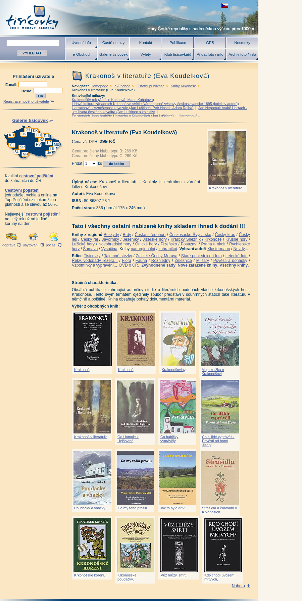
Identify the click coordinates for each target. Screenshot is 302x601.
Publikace (177, 43)
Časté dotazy (113, 43)
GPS (210, 43)
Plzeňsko (169, 244)
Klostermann (218, 248)
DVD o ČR (128, 265)
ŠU (16, 152)
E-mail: (11, 85)
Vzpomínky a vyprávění (93, 265)
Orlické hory (146, 244)
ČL (12, 145)
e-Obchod (81, 54)
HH (53, 149)
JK (24, 134)
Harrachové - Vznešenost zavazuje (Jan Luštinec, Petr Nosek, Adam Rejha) (132, 108)
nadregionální (143, 248)
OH (38, 135)
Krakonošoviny (173, 370)
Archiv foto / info (242, 54)
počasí (51, 245)
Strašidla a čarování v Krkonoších (219, 510)
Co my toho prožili (132, 508)
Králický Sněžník (186, 239)
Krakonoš (82, 370)
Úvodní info (81, 43)
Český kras (225, 234)
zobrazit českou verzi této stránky (225, 5)
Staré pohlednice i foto (201, 255)
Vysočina (109, 248)
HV (38, 144)
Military (202, 260)
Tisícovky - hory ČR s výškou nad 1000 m (129, 17)
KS (42, 140)
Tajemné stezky (118, 255)
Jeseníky (131, 239)
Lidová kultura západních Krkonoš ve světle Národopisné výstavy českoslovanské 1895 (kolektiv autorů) (155, 104)
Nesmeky (242, 43)
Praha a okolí (213, 244)
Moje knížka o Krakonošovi (213, 372)
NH (25, 154)
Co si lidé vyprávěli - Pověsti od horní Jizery (218, 441)
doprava (8, 245)
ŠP (22, 147)
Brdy (127, 234)
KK (35, 131)
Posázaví (189, 244)
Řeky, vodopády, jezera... (95, 260)
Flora (126, 260)
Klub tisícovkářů (177, 54)
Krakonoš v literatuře (225, 188)
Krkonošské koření (89, 575)
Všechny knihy (233, 265)
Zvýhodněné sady (158, 265)
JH (28, 130)
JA (49, 153)
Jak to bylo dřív (172, 508)
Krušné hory (236, 239)
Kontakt (145, 43)
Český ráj (89, 239)
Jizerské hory (155, 239)
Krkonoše (213, 239)
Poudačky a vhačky (89, 508)
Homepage (99, 86)
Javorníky (110, 239)
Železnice (183, 260)
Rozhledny (160, 260)
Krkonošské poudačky (126, 577)
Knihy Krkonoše (183, 86)
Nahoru (238, 586)
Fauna (141, 260)
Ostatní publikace (150, 86)
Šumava (90, 248)
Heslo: (27, 91)
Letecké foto (236, 255)
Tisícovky (92, 255)
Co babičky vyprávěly (169, 439)
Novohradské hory (114, 244)
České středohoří (150, 234)
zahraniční (167, 248)
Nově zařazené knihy (197, 265)
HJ (49, 143)
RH (46, 136)
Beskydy (111, 234)
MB (56, 144)
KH (11, 135)
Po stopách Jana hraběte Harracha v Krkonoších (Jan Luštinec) (123, 116)
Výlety (145, 54)
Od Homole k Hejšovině (128, 439)
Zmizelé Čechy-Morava (157, 255)
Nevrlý (239, 248)
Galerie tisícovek (113, 54)
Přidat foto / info (210, 54)
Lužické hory (83, 244)
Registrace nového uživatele (26, 101)
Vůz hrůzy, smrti (174, 575)
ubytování (31, 245)
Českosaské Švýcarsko (190, 234)
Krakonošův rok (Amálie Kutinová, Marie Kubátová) (113, 100)
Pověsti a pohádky (230, 260)
